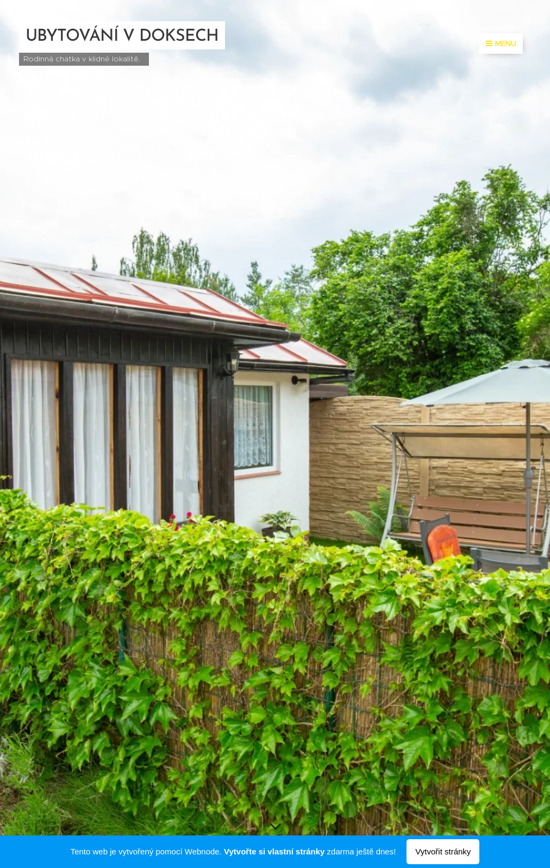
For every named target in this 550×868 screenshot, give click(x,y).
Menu (501, 43)
